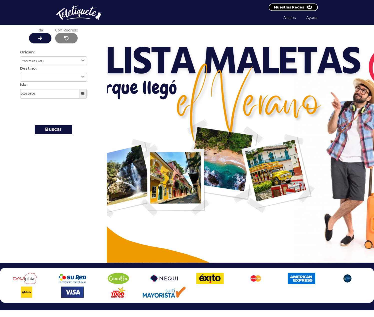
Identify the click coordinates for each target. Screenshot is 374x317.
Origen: (27, 52)
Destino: (28, 68)
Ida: (23, 84)
